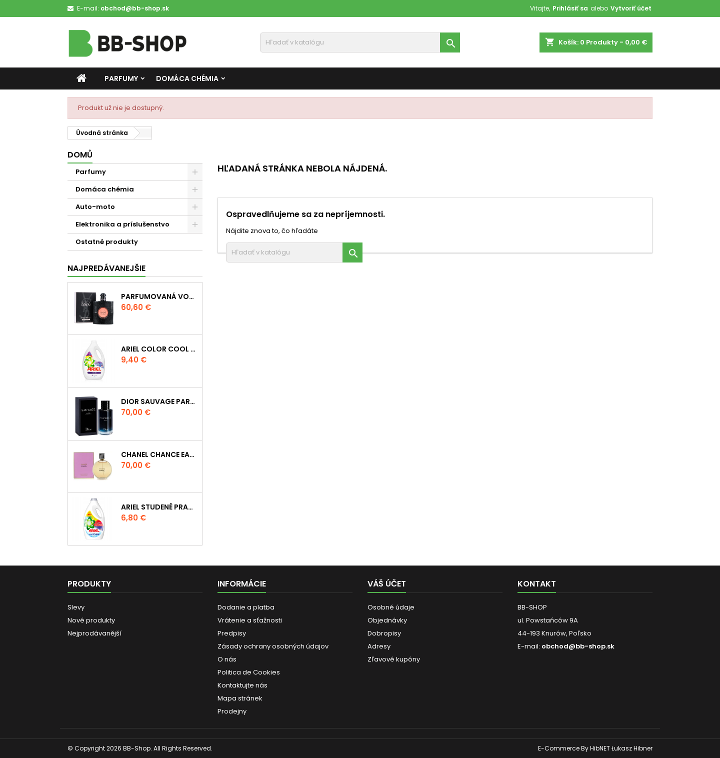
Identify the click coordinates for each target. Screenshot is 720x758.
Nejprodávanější (95, 633)
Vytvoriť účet (631, 8)
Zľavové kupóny (394, 659)
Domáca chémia (187, 79)
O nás (227, 659)
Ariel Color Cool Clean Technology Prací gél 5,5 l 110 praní (159, 349)
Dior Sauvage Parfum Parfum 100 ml (159, 402)
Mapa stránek (240, 698)
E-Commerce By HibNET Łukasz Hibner (595, 748)
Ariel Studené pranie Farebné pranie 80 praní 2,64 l (159, 507)
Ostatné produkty (107, 241)
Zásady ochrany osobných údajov (273, 646)
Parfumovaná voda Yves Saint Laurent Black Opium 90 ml (159, 296)
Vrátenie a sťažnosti (250, 620)
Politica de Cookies (249, 672)
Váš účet (387, 584)
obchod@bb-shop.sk (134, 8)
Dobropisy (384, 633)
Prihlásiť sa (570, 8)
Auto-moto (95, 207)
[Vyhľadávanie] (360, 42)
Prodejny (232, 711)
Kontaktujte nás (243, 685)
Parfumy (121, 79)
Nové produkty (91, 620)
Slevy (76, 607)
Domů (80, 154)
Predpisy (232, 633)
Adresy (379, 646)
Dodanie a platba (246, 607)
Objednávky (387, 620)
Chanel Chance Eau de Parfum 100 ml (159, 454)
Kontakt (537, 584)
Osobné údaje (391, 607)
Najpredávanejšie (107, 268)
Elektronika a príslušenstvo (123, 224)
